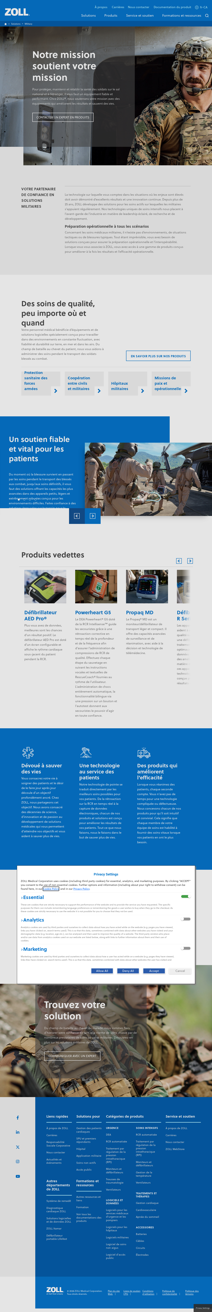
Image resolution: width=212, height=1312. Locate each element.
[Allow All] (102, 971)
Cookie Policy (51, 889)
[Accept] (154, 971)
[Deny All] (128, 971)
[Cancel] (180, 971)
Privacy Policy (81, 889)
